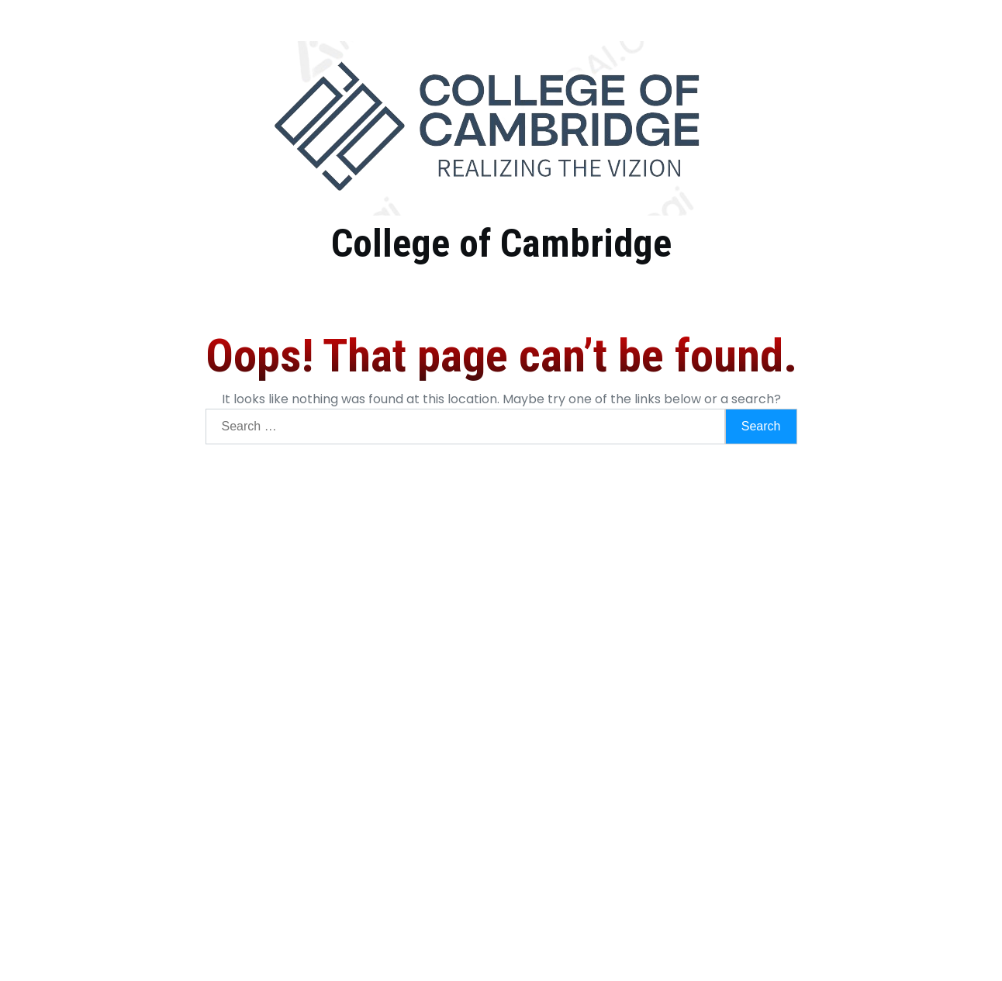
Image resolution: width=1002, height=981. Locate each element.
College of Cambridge (501, 243)
